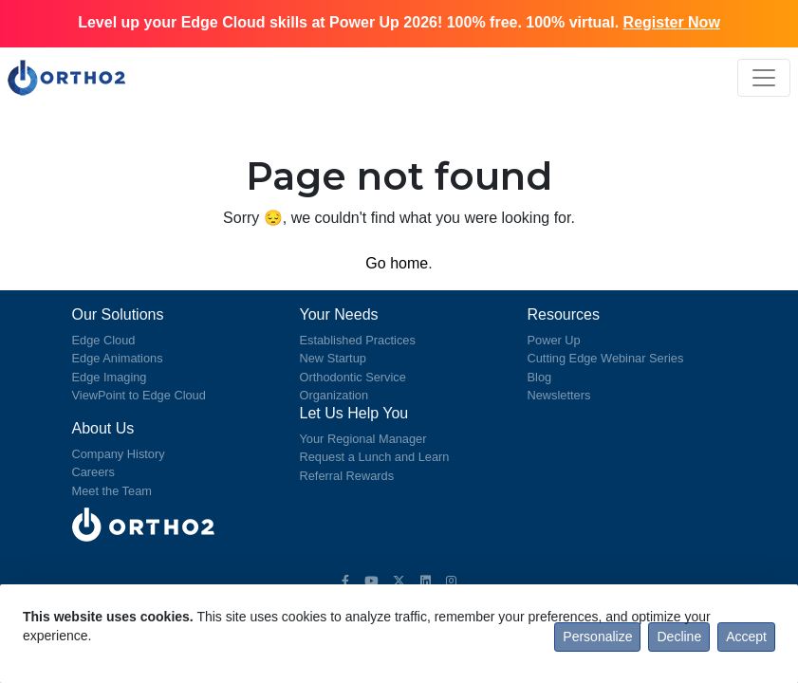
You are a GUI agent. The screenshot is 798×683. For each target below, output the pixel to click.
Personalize (597, 636)
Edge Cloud (104, 340)
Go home (396, 263)
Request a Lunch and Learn (375, 457)
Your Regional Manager (363, 439)
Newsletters (559, 395)
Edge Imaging (109, 377)
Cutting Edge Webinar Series (606, 358)
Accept (746, 636)
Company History (118, 454)
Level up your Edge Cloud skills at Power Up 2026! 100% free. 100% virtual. (399, 22)
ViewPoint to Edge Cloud (139, 395)
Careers (94, 472)
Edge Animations (117, 358)
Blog (540, 377)
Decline (679, 636)
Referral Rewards (347, 476)
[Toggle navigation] (763, 78)
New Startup (333, 358)
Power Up (554, 340)
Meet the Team (112, 491)
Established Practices (358, 340)
